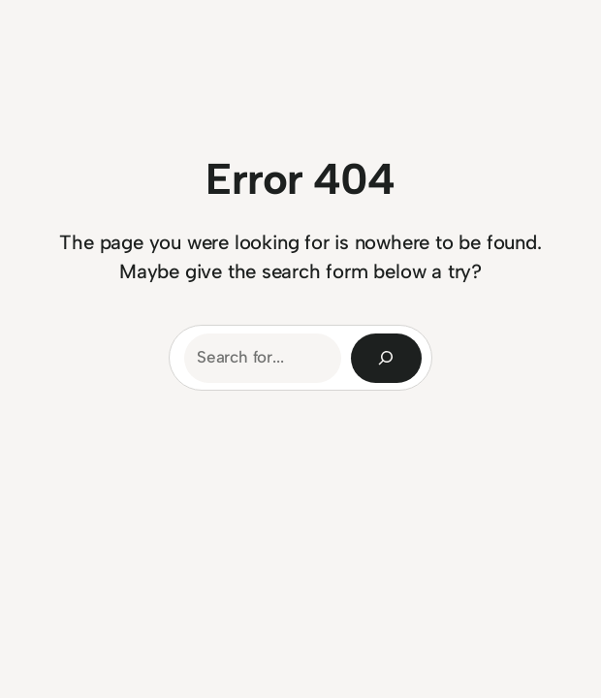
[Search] (386, 358)
